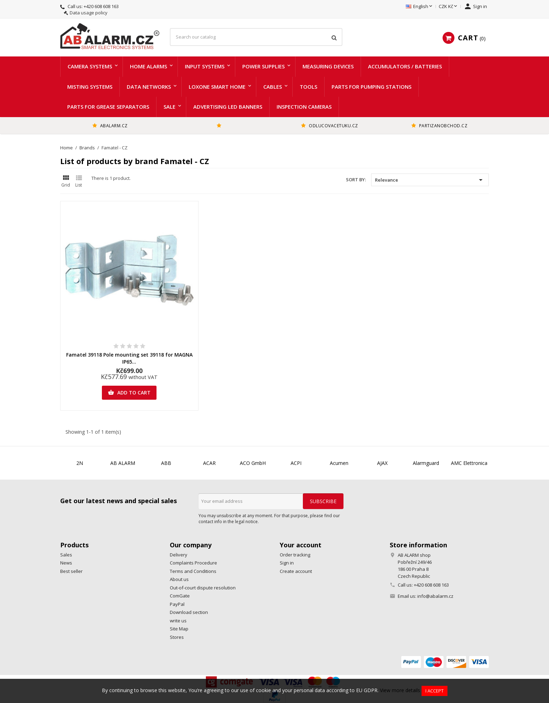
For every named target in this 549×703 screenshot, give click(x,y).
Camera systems (90, 66)
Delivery (178, 555)
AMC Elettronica (469, 463)
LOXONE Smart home (217, 86)
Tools (308, 86)
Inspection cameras (304, 106)
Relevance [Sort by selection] (430, 180)
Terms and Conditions (193, 571)
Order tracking (295, 555)
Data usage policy (88, 12)
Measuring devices (328, 66)
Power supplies (263, 66)
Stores (177, 637)
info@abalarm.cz (435, 596)
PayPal (177, 604)
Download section (189, 612)
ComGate (180, 596)
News (66, 563)
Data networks (149, 86)
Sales (66, 555)
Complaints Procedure (193, 563)
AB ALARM (122, 463)
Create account (296, 571)
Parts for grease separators (108, 106)
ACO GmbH (253, 463)
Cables (272, 86)
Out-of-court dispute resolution (203, 587)
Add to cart (129, 392)
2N (79, 463)
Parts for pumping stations (371, 86)
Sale (169, 106)
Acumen (339, 463)
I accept (434, 691)
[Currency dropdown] (448, 7)
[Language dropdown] (419, 7)
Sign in (287, 563)
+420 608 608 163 (101, 6)
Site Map (179, 629)
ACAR (209, 463)
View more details (400, 690)
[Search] (256, 37)
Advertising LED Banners (227, 106)
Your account (300, 545)
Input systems (204, 66)
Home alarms (148, 66)
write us (178, 620)
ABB (166, 463)
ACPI (296, 463)
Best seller (71, 571)
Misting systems (89, 86)
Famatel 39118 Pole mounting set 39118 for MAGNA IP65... (129, 358)
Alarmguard (426, 463)
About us (179, 579)
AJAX (382, 463)
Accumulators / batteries (405, 66)
